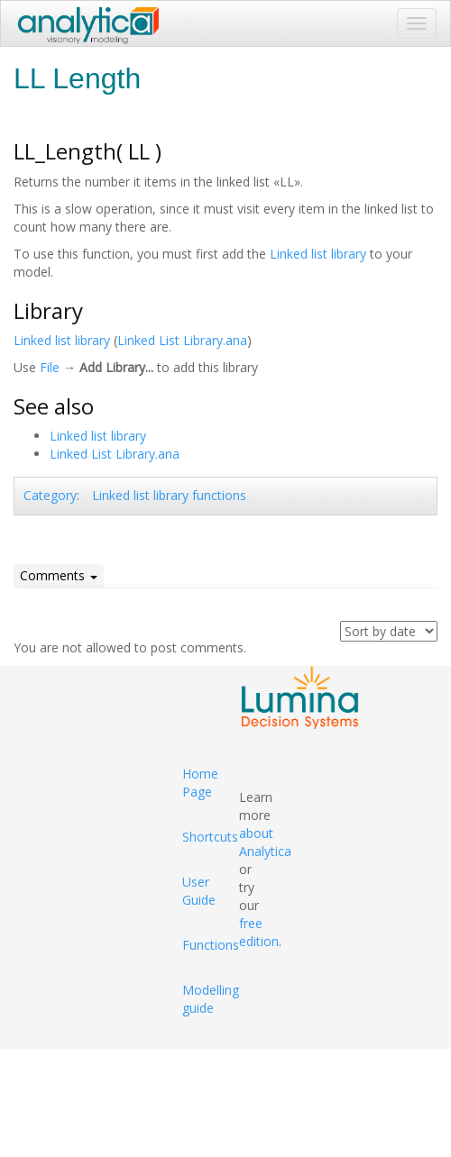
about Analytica (265, 842)
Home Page (200, 782)
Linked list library (318, 253)
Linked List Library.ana (182, 340)
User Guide (199, 890)
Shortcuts (210, 836)
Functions (210, 944)
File (50, 367)
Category (50, 495)
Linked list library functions (169, 495)
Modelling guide (210, 998)
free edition (259, 932)
